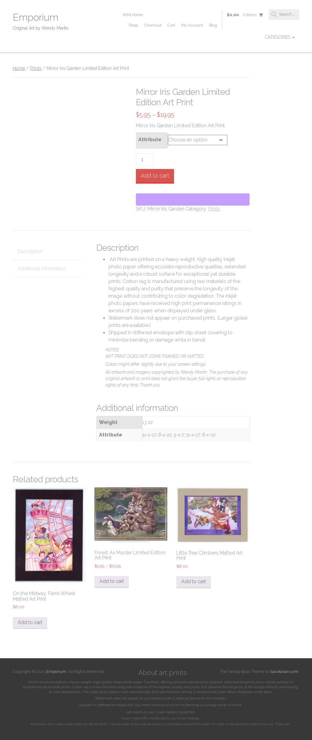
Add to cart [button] (30, 622)
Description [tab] (30, 251)
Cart (171, 25)
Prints (35, 68)
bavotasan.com (284, 671)
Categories (280, 37)
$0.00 (245, 15)
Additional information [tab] (42, 268)
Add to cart (155, 175)
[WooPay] (193, 199)
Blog (213, 25)
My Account (192, 25)
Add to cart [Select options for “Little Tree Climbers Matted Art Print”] (193, 581)
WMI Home (132, 15)
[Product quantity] (145, 159)
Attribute (149, 139)
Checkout (152, 25)
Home (19, 68)
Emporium (35, 17)
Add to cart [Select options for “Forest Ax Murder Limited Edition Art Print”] (111, 581)
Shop (133, 25)
